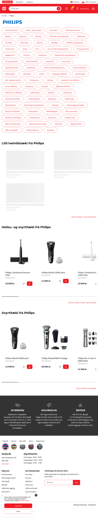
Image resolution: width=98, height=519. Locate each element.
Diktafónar (30, 86)
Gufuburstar (31, 68)
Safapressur (52, 118)
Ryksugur (54, 43)
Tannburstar (9, 49)
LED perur (26, 55)
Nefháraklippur (52, 111)
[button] (18, 505)
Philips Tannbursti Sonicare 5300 (17, 273)
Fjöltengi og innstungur (38, 124)
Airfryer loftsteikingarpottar (57, 49)
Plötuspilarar (33, 111)
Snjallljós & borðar (12, 68)
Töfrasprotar (34, 80)
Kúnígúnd (29, 2)
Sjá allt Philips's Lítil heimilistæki (83, 217)
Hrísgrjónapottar (32, 130)
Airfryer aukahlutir (80, 68)
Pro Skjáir (8, 43)
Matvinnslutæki (32, 61)
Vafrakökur (92, 505)
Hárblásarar (67, 93)
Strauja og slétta (83, 49)
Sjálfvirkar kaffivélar (63, 86)
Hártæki (50, 80)
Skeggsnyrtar (10, 55)
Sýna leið (6, 464)
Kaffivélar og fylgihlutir (74, 43)
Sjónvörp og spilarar (73, 30)
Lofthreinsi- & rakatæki (13, 93)
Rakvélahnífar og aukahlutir (65, 55)
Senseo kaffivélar (11, 86)
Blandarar (50, 130)
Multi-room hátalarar (13, 124)
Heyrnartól (50, 61)
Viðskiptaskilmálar (80, 505)
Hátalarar (51, 93)
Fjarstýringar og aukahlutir (34, 105)
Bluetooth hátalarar (12, 111)
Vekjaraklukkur (10, 105)
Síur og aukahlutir (11, 61)
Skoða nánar (24, 500)
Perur (37, 49)
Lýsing (24, 49)
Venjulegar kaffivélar (59, 74)
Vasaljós (45, 86)
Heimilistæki (7, 2)
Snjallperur (42, 55)
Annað (41, 74)
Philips (12, 16)
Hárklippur (27, 74)
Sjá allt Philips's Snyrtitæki (86, 388)
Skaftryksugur (10, 74)
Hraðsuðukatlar (34, 99)
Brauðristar (52, 99)
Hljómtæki (24, 43)
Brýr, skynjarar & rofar (13, 80)
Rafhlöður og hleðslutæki (59, 36)
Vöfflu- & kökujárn (11, 130)
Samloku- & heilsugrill (13, 118)
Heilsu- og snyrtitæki (33, 30)
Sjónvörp (39, 43)
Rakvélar (38, 36)
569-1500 (5, 461)
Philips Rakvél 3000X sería (53, 272)
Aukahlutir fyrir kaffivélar (70, 80)
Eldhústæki (81, 36)
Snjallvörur (23, 36)
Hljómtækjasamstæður (75, 105)
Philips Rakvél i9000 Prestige (54, 358)
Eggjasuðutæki (76, 124)
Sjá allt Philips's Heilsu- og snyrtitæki (82, 302)
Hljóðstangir (35, 93)
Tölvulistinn (19, 2)
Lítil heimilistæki (11, 30)
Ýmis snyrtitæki (71, 111)
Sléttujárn (58, 124)
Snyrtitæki (53, 30)
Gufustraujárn (80, 74)
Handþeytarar (35, 118)
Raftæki (8, 36)
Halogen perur (70, 118)
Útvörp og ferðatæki (12, 99)
